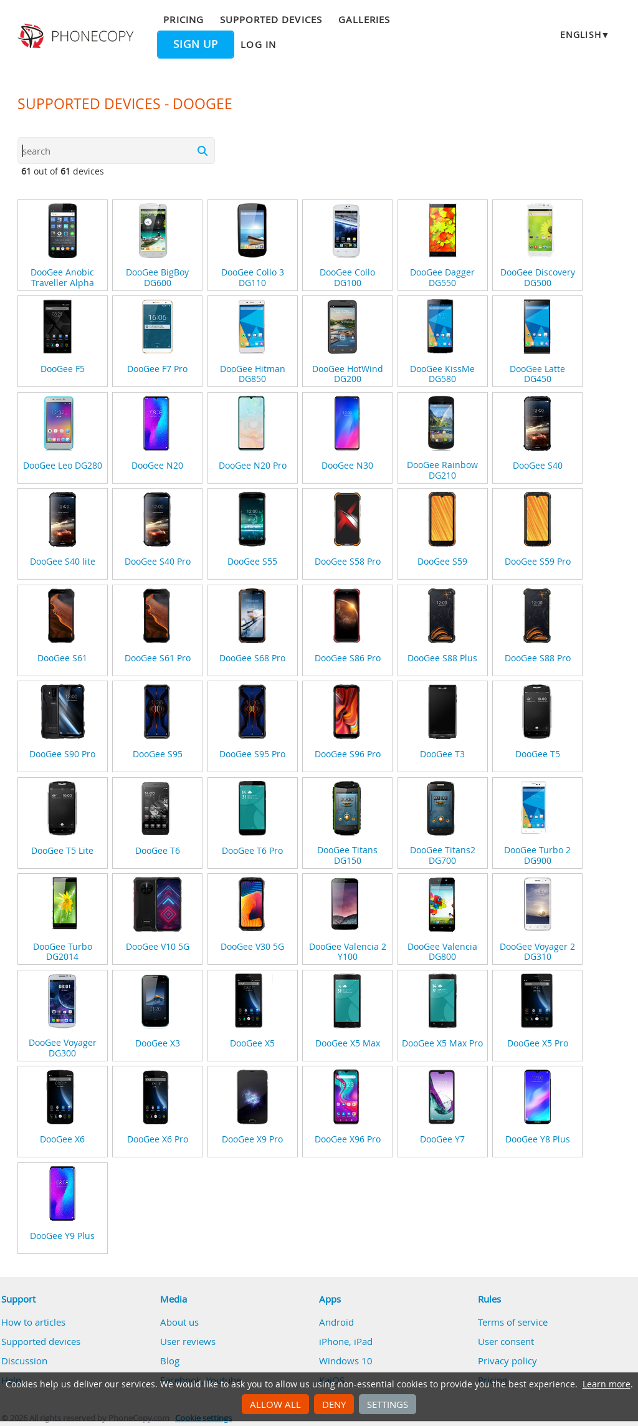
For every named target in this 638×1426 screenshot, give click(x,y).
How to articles (33, 1322)
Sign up (195, 44)
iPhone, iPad (346, 1341)
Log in (257, 44)
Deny (334, 1404)
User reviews (188, 1341)
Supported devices (271, 19)
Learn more (607, 1384)
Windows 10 (346, 1360)
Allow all (275, 1404)
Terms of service (513, 1322)
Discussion (24, 1360)
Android (336, 1322)
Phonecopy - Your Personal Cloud (77, 36)
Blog (169, 1360)
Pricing (183, 19)
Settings (387, 1404)
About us (179, 1322)
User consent (506, 1341)
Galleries (364, 19)
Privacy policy (507, 1360)
